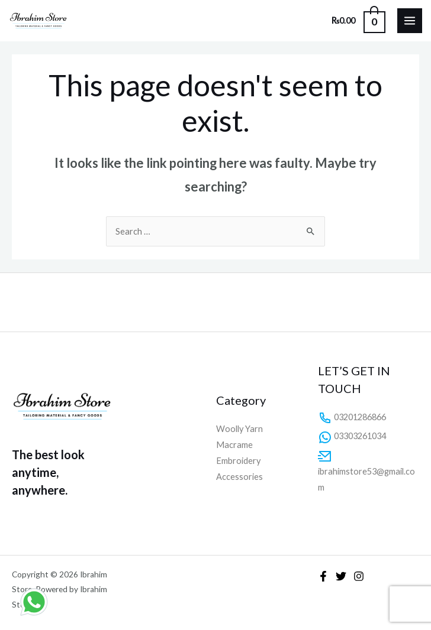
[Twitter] (341, 576)
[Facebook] (323, 576)
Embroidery (238, 461)
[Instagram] (358, 576)
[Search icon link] (313, 20)
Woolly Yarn (239, 429)
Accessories (239, 477)
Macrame (234, 445)
